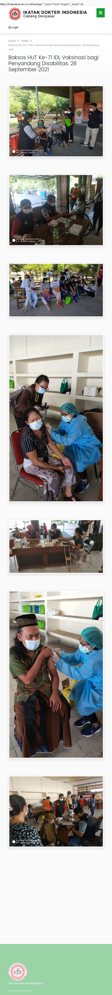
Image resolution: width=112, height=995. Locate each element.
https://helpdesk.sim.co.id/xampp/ (21, 4)
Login (13, 27)
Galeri (26, 41)
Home (13, 41)
